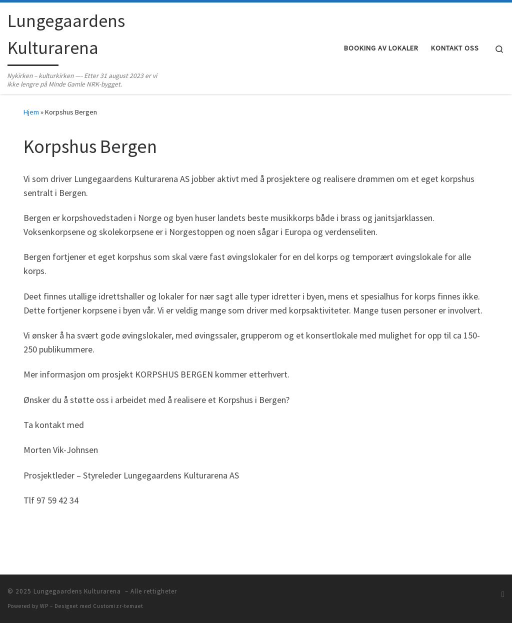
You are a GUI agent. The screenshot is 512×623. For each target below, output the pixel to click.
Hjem (31, 112)
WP (44, 606)
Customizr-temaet (118, 606)
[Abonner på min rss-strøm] (503, 594)
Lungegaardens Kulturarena (78, 591)
